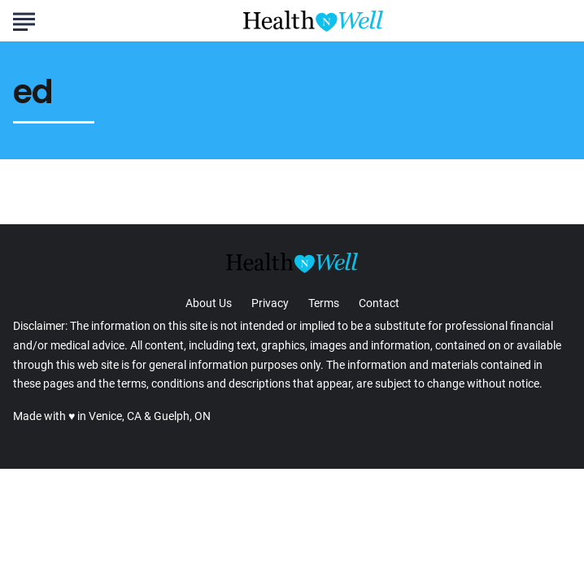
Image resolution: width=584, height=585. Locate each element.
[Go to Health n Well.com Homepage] (313, 21)
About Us (208, 303)
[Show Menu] (24, 19)
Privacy (270, 303)
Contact (379, 303)
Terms (323, 303)
